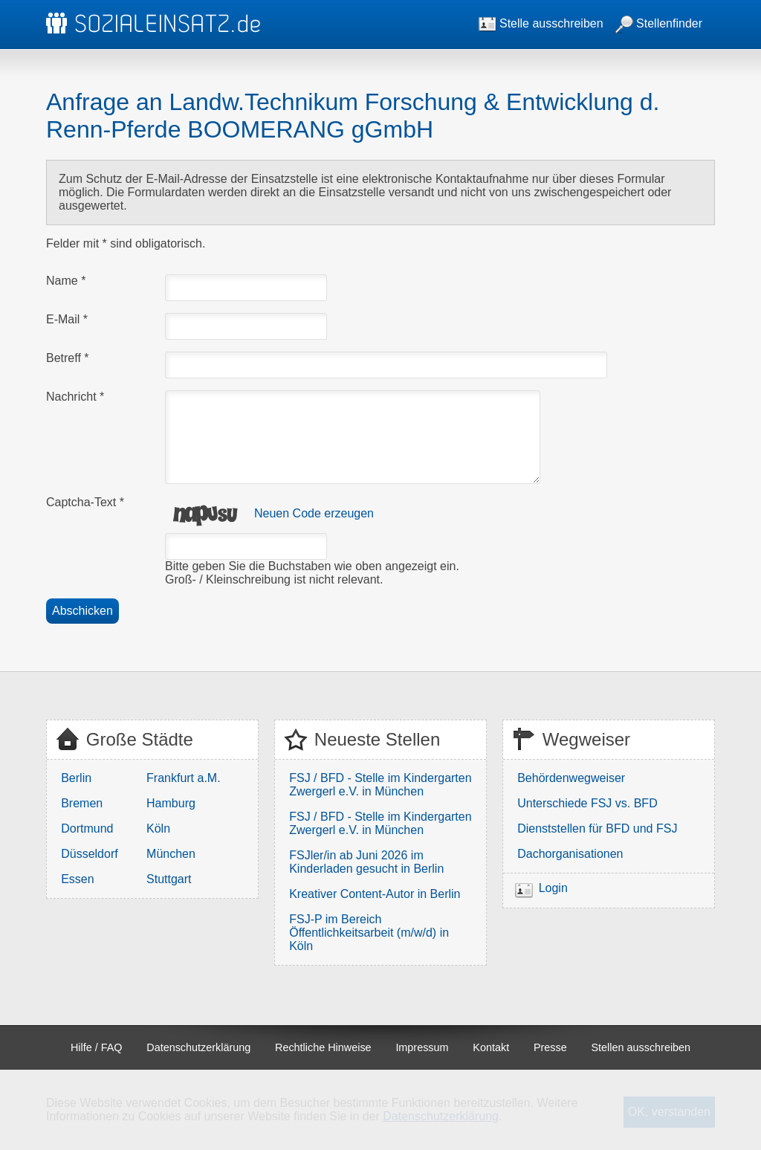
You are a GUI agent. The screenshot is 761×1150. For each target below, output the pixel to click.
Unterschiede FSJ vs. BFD (587, 803)
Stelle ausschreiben (541, 23)
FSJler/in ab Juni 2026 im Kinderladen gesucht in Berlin (366, 862)
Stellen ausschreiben (641, 1047)
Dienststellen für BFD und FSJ (597, 828)
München (170, 853)
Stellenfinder (658, 23)
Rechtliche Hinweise (323, 1047)
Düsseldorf (89, 853)
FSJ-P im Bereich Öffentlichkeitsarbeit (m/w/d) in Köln (369, 932)
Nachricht (75, 396)
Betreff (67, 358)
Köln (158, 828)
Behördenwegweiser (571, 778)
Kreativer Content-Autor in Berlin (374, 894)
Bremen (82, 803)
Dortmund (87, 828)
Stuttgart (168, 879)
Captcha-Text (85, 502)
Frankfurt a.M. (183, 778)
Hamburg (170, 803)
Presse (550, 1047)
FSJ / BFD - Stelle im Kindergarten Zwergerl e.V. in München (380, 785)
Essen (77, 879)
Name (65, 280)
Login (553, 888)
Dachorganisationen (570, 853)
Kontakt (491, 1047)
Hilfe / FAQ (97, 1047)
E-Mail (67, 319)
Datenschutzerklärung (198, 1047)
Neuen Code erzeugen (314, 513)
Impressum (421, 1047)
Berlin (76, 778)
